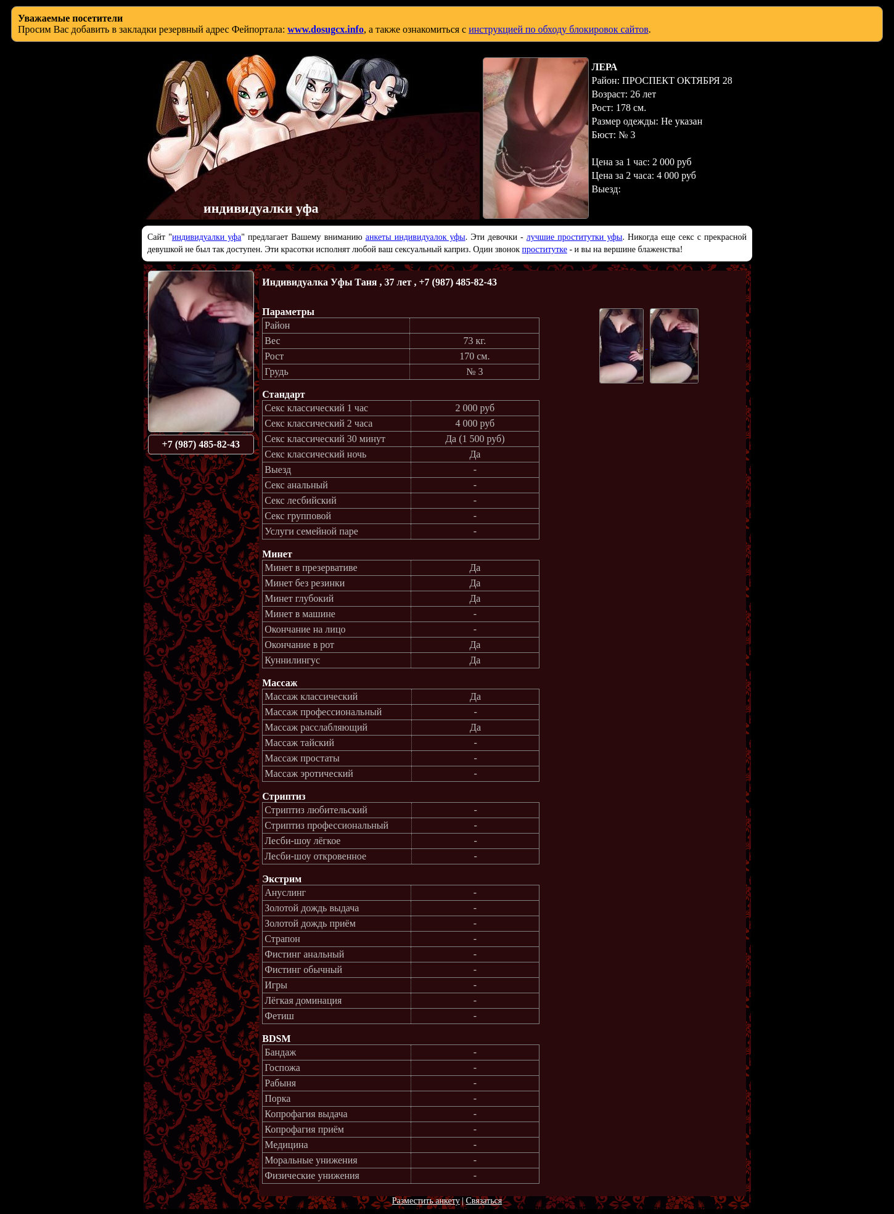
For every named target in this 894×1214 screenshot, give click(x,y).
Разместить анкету (426, 1200)
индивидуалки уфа (206, 237)
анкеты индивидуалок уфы (415, 237)
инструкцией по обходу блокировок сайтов (559, 29)
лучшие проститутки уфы (575, 237)
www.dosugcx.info (325, 29)
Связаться (483, 1200)
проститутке (544, 249)
